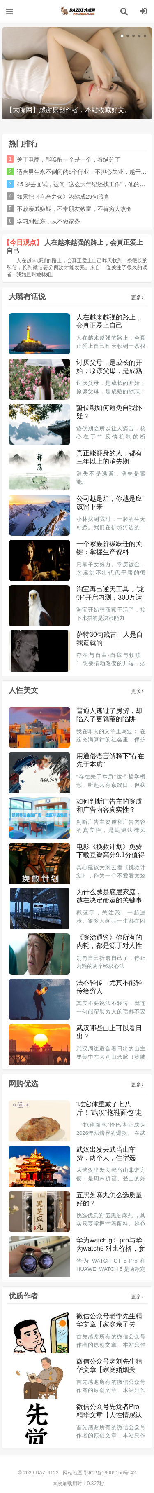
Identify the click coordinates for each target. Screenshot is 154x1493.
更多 (137, 297)
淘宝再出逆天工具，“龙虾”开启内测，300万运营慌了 (110, 597)
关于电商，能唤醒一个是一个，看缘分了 (68, 159)
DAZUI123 (77, 11)
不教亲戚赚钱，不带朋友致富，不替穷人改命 (74, 209)
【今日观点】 (23, 242)
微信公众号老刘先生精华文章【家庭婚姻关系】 (109, 1369)
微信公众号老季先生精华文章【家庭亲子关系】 (109, 1324)
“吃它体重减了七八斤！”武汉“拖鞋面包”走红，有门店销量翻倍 (109, 1112)
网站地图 (73, 1473)
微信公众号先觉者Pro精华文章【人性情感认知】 (109, 1415)
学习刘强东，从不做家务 (48, 221)
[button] (122, 36)
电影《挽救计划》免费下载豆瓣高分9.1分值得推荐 (110, 855)
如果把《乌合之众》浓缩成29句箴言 (63, 196)
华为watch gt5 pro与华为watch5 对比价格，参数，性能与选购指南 (110, 1248)
